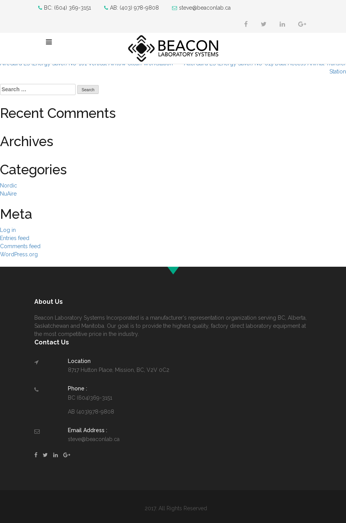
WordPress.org (19, 254)
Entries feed (14, 238)
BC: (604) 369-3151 (64, 8)
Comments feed (20, 246)
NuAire (8, 194)
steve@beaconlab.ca (201, 8)
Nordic (8, 185)
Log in (8, 230)
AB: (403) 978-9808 (131, 8)
